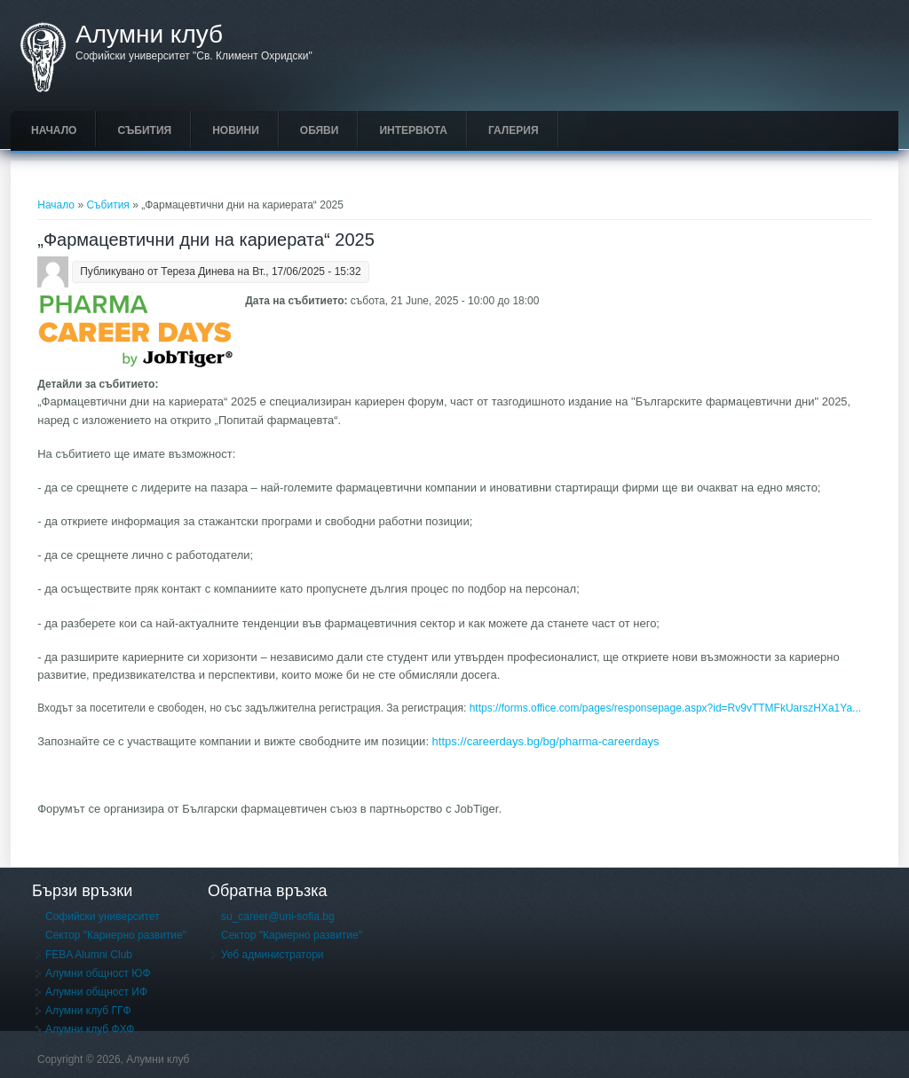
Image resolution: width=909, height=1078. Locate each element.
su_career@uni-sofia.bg (278, 916)
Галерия (513, 130)
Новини (235, 130)
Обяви (319, 130)
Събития (144, 130)
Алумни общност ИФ (96, 992)
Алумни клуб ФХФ (89, 1029)
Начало (53, 130)
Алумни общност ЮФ (98, 973)
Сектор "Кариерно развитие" (115, 935)
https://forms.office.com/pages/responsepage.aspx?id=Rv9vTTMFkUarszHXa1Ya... (665, 708)
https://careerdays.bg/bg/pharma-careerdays (547, 741)
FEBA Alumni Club (88, 954)
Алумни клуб (149, 34)
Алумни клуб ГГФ (88, 1010)
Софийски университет (102, 916)
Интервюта (413, 130)
